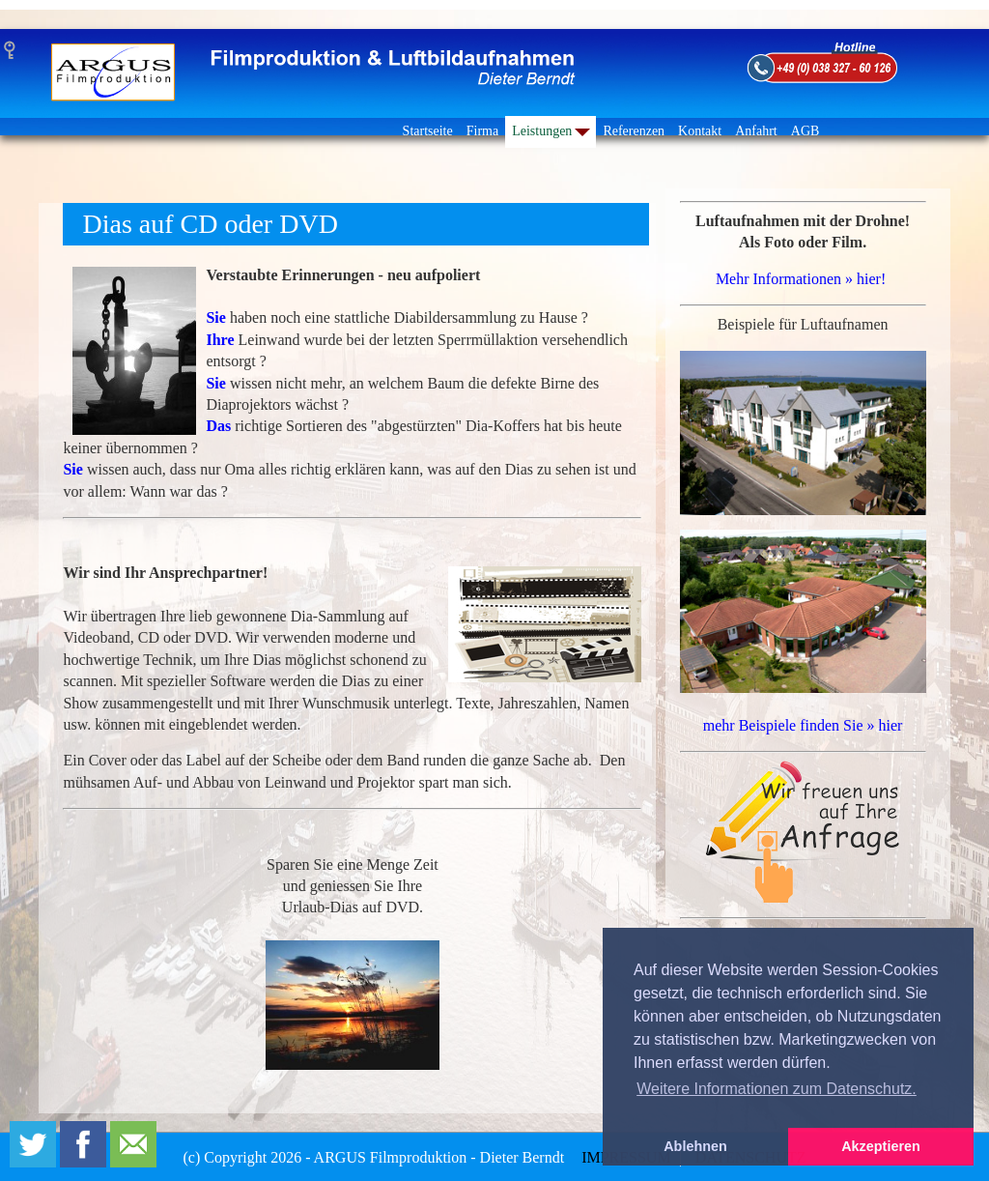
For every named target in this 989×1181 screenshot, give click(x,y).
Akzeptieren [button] (880, 1146)
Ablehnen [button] (695, 1146)
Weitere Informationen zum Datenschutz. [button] (776, 1088)
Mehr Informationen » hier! (801, 279)
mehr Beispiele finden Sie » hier (803, 725)
